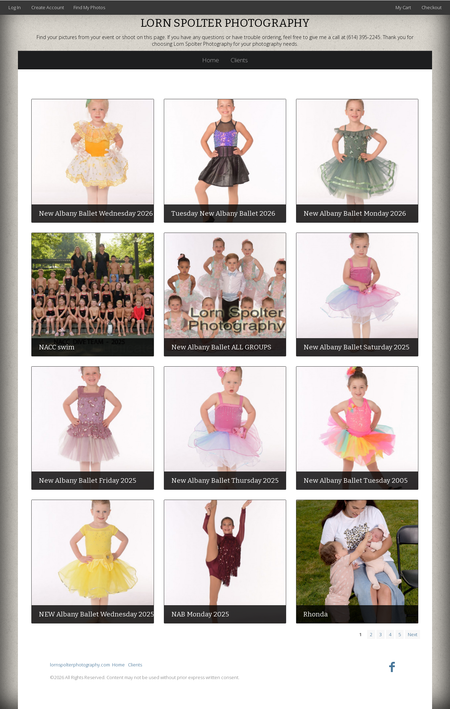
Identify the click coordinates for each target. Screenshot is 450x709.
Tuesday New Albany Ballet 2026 (223, 213)
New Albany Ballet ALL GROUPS (221, 347)
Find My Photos (89, 7)
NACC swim (57, 347)
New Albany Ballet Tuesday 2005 (355, 480)
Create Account (47, 7)
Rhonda (315, 614)
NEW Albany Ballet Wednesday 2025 (96, 614)
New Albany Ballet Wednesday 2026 (96, 213)
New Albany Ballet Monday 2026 (354, 213)
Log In (14, 7)
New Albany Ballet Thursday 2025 (224, 480)
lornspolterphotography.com (80, 664)
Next (412, 634)
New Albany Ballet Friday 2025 (87, 480)
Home (210, 60)
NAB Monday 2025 (200, 614)
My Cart (404, 7)
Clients (239, 60)
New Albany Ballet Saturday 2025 (356, 347)
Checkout (432, 7)
